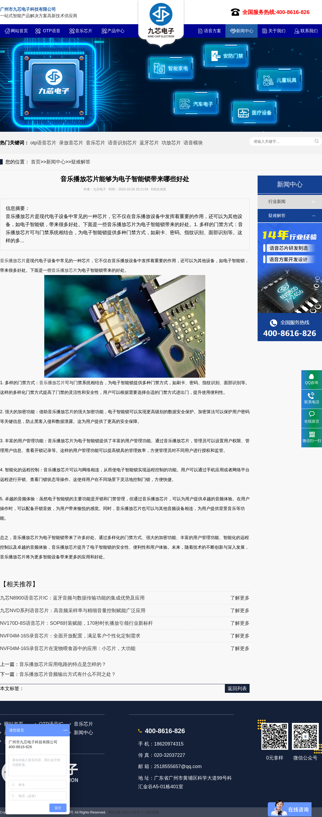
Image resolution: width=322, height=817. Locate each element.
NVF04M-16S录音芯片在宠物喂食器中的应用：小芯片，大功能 (68, 648)
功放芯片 (171, 142)
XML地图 (152, 812)
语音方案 (212, 30)
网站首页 (19, 30)
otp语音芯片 (43, 142)
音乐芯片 (83, 30)
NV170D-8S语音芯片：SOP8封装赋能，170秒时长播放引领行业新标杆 (76, 623)
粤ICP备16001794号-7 (125, 812)
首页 (36, 162)
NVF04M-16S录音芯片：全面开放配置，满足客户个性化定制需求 (70, 635)
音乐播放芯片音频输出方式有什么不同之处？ (67, 674)
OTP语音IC (51, 33)
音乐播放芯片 (13, 260)
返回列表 (237, 688)
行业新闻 (277, 201)
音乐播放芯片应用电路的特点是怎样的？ (62, 664)
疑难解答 (80, 162)
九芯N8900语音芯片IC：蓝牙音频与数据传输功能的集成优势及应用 (72, 598)
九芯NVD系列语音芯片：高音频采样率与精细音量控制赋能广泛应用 (72, 610)
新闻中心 (244, 30)
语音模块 (193, 142)
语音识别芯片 (122, 142)
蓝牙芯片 (149, 142)
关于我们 (277, 30)
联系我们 (309, 30)
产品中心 (116, 30)
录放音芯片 (71, 142)
